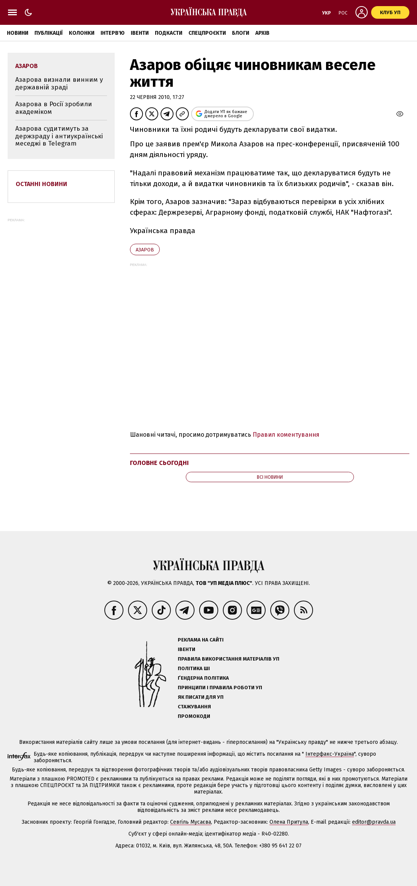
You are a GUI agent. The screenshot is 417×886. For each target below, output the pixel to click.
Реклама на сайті (201, 640)
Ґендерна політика (203, 678)
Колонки (81, 33)
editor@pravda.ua (374, 822)
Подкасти (168, 33)
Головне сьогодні (159, 462)
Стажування (194, 706)
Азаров (145, 250)
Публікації (48, 33)
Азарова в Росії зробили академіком (53, 108)
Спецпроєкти (207, 33)
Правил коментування (286, 434)
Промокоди (194, 716)
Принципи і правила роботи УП (220, 687)
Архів (262, 33)
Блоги (240, 33)
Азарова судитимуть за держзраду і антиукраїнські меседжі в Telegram (59, 136)
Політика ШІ (194, 668)
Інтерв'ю (113, 33)
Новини (17, 33)
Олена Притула (288, 822)
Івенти (140, 33)
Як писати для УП (201, 697)
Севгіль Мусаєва (190, 822)
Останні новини (41, 184)
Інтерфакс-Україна (329, 754)
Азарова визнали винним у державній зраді (59, 83)
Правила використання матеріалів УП (228, 659)
